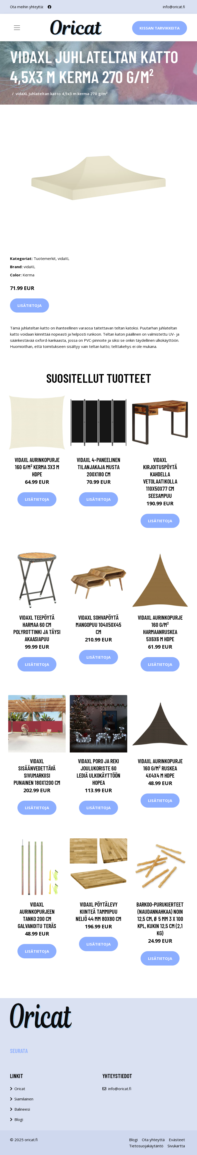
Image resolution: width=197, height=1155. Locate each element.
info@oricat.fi (174, 6)
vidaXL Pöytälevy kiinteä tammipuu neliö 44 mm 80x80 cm (98, 911)
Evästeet (177, 1139)
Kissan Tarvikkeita (160, 28)
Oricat (19, 1088)
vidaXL (63, 258)
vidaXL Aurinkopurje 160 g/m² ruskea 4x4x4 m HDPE (160, 768)
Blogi (18, 1119)
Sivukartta (176, 1145)
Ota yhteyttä (153, 1139)
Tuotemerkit (45, 258)
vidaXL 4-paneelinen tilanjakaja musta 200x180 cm (98, 466)
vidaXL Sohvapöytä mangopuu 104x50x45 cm (98, 624)
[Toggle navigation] (17, 28)
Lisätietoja (29, 305)
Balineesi (22, 1109)
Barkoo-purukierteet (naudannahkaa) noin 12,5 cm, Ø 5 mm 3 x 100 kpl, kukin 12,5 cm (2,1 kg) (160, 918)
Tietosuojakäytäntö (146, 1145)
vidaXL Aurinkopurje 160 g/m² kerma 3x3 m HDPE (37, 466)
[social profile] (49, 7)
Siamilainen (23, 1098)
